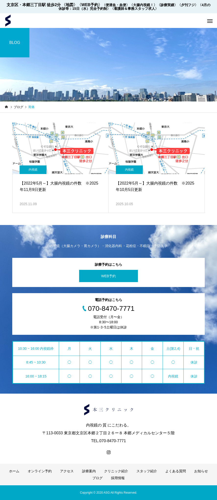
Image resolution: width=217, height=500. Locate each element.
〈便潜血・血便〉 (116, 5)
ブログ (97, 478)
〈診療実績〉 (167, 5)
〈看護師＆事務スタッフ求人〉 (134, 9)
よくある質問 (175, 471)
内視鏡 (33, 169)
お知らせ (201, 471)
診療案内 (89, 471)
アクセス (67, 471)
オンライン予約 (40, 471)
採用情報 (118, 478)
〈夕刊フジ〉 (188, 5)
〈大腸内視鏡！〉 (143, 5)
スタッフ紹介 (146, 471)
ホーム (14, 471)
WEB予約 (108, 276)
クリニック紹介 (116, 471)
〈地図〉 (69, 5)
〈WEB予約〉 (89, 5)
